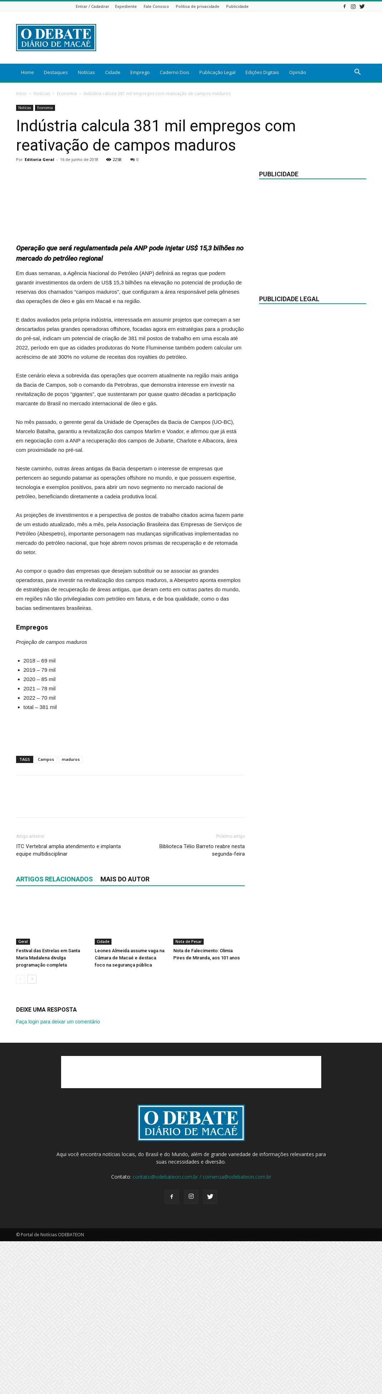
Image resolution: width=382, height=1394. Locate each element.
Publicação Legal (217, 72)
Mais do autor (124, 1032)
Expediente (126, 6)
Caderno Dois (174, 72)
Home (27, 72)
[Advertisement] (236, 37)
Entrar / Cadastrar (92, 6)
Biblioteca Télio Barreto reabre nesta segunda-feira (202, 1003)
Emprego (140, 72)
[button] (357, 72)
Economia (67, 94)
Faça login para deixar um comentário (58, 1174)
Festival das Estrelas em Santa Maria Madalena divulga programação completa (48, 1110)
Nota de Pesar (188, 1094)
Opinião (297, 72)
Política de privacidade (197, 6)
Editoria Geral (39, 159)
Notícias (86, 72)
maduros (71, 912)
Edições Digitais (262, 72)
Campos (46, 912)
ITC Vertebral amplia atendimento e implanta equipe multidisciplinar (68, 1003)
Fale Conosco (156, 6)
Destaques (56, 72)
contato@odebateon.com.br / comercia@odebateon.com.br (202, 1329)
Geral (23, 1094)
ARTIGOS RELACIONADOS (54, 1032)
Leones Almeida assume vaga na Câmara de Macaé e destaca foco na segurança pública (129, 1110)
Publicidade (237, 6)
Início (21, 94)
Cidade (112, 72)
